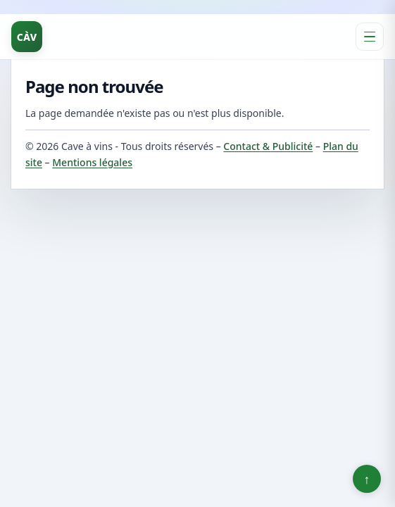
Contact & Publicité (268, 146)
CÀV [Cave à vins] (27, 37)
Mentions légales (92, 162)
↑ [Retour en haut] (367, 478)
